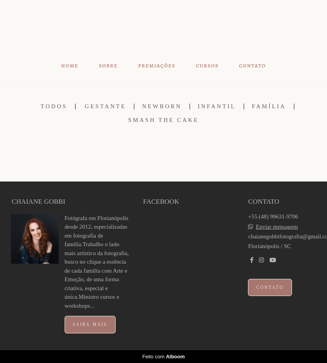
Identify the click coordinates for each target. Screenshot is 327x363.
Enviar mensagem (277, 227)
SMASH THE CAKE (163, 120)
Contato (270, 287)
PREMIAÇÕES (157, 65)
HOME (70, 65)
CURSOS (207, 65)
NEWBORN (162, 106)
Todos (53, 106)
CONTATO (252, 65)
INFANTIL (217, 106)
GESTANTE (105, 106)
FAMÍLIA (269, 106)
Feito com (163, 356)
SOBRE (108, 65)
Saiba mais (90, 324)
